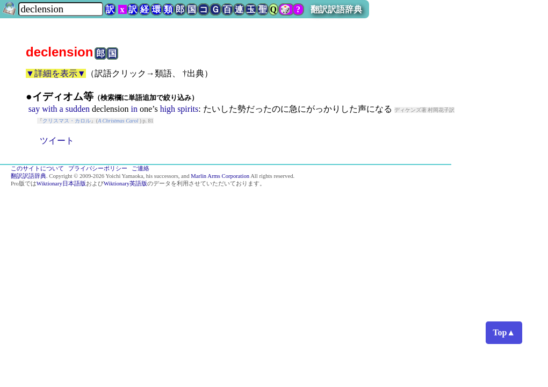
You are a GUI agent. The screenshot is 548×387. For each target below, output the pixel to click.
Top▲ (504, 332)
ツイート (57, 140)
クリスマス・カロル (66, 121)
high (167, 108)
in (134, 108)
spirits (187, 108)
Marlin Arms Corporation (220, 176)
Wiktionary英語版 (125, 184)
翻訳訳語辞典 (336, 9)
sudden (78, 108)
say (34, 108)
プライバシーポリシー (97, 168)
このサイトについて (37, 168)
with (49, 108)
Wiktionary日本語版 (61, 184)
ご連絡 (140, 168)
